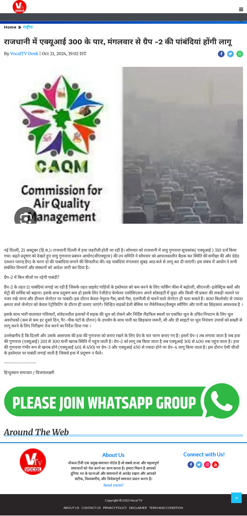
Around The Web (36, 432)
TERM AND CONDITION (166, 508)
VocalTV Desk (24, 54)
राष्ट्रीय (28, 27)
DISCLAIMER (138, 508)
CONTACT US (91, 508)
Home (10, 27)
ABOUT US (71, 508)
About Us (113, 455)
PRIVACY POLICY (115, 508)
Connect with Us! (204, 455)
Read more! (113, 485)
